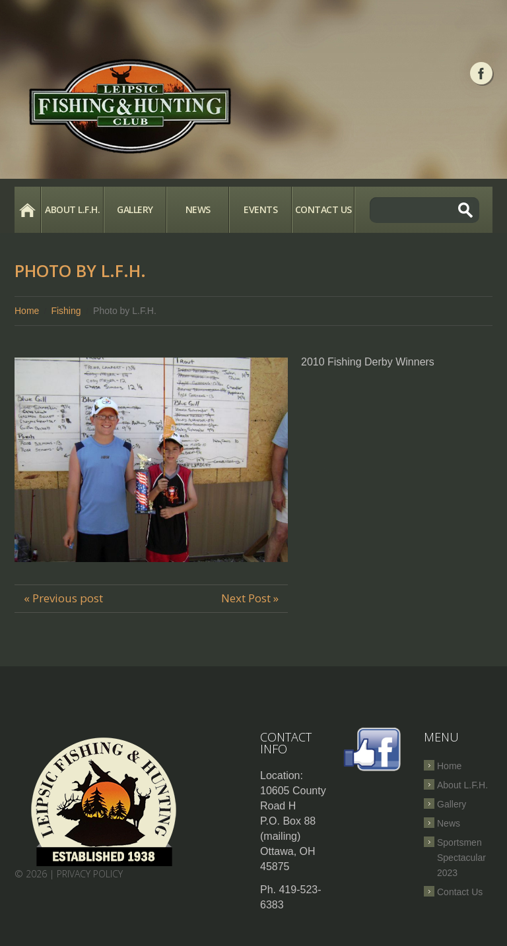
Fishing (66, 310)
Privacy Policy (90, 873)
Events (260, 209)
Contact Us (323, 209)
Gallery (135, 209)
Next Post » (250, 598)
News (198, 209)
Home (27, 210)
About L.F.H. (72, 209)
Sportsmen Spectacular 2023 (461, 857)
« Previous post (63, 598)
